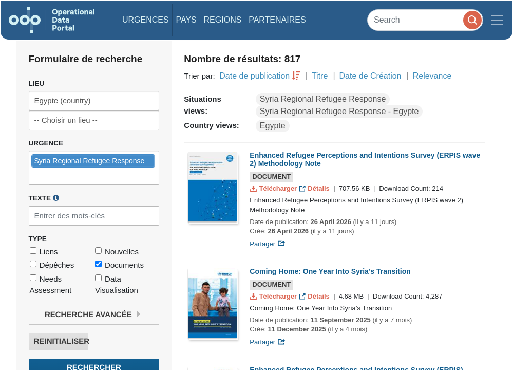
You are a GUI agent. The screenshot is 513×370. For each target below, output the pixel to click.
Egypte (273, 125)
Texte (44, 198)
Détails (315, 188)
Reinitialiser (61, 341)
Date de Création (370, 75)
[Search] (425, 19)
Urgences (145, 19)
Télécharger (274, 188)
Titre (320, 75)
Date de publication (254, 75)
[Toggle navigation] (497, 20)
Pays (186, 19)
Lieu (37, 83)
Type (38, 239)
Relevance (432, 75)
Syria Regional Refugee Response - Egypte (339, 111)
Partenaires (277, 19)
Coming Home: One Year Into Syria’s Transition (330, 271)
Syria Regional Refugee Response (323, 99)
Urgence (46, 143)
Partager (267, 244)
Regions (223, 19)
